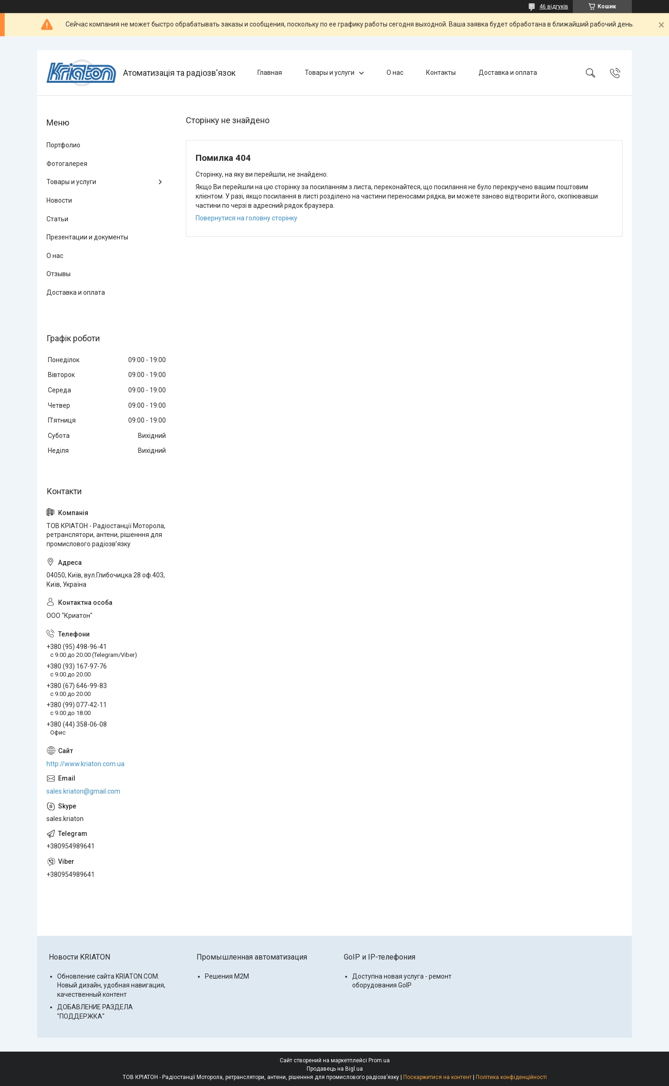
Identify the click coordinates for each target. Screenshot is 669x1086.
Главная (269, 72)
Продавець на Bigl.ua (335, 1069)
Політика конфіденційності (511, 1077)
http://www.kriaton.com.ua (85, 764)
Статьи (57, 219)
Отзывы (58, 274)
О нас (395, 72)
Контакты (441, 72)
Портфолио (63, 145)
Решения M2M (227, 976)
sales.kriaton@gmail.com (83, 791)
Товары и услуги (329, 72)
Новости (59, 200)
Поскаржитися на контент (437, 1077)
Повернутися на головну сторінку (246, 218)
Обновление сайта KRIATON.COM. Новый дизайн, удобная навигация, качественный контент (111, 985)
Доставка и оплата (508, 72)
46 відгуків (553, 6)
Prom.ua (379, 1060)
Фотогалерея (66, 163)
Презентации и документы (87, 237)
